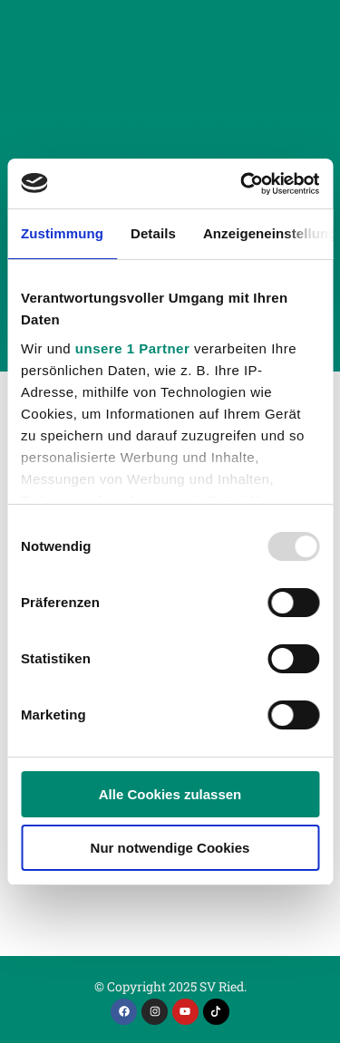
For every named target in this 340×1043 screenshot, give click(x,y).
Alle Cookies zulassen (170, 794)
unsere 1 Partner (132, 348)
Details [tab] (153, 233)
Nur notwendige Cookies (170, 847)
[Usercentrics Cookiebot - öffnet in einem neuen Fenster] (242, 184)
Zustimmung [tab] (62, 233)
